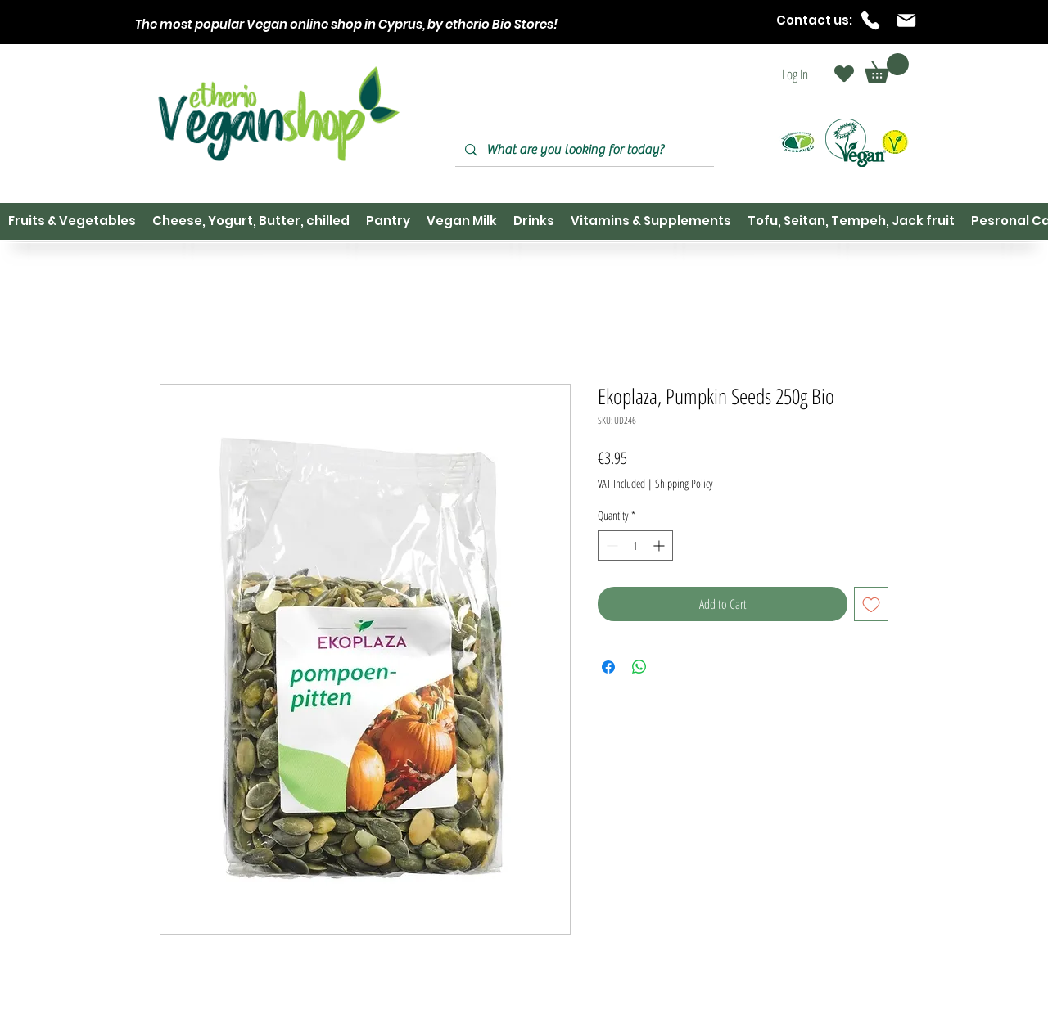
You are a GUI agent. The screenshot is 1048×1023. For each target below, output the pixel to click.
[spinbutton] (635, 545)
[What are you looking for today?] (583, 150)
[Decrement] (610, 545)
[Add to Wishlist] (871, 604)
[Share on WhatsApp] (639, 667)
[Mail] (906, 20)
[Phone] (870, 20)
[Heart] (844, 73)
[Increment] (660, 545)
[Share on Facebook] (608, 667)
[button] (887, 68)
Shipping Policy (683, 483)
